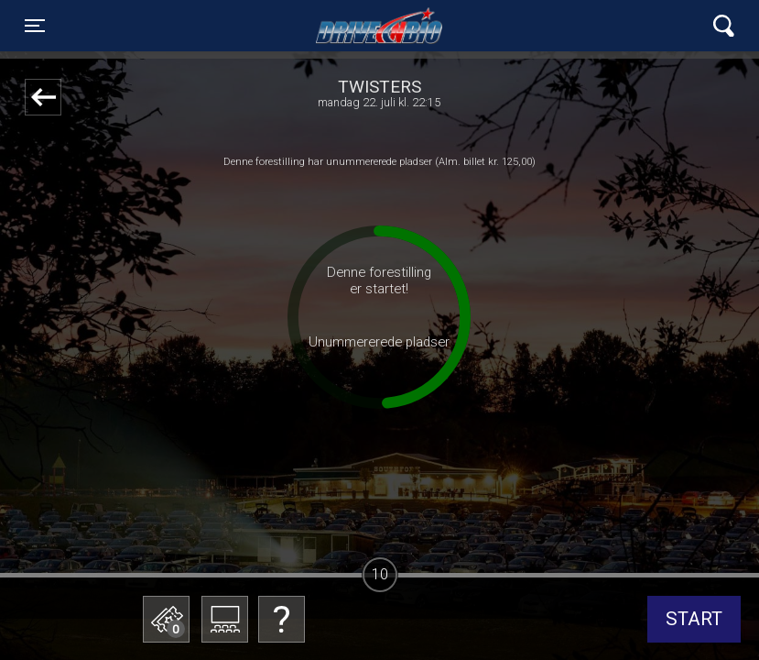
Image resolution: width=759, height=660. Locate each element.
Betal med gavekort (155, 527)
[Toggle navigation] (35, 26)
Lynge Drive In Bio (379, 26)
